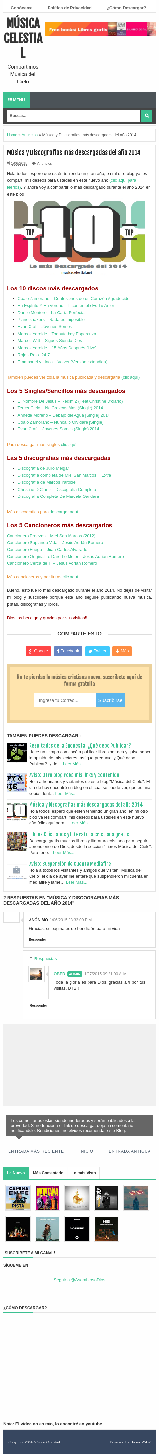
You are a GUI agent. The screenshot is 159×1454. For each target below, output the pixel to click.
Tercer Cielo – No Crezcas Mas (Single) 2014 (60, 407)
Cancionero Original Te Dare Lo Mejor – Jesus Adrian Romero (65, 556)
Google (38, 651)
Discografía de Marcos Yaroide (47, 482)
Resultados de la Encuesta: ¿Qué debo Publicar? (80, 745)
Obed (59, 974)
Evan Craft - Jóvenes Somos (45, 326)
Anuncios (44, 163)
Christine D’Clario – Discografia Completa (57, 489)
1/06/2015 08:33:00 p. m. (71, 920)
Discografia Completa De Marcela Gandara (58, 496)
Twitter (98, 651)
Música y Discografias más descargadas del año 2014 (86, 804)
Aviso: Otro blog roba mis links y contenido (74, 775)
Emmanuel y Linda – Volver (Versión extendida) (63, 361)
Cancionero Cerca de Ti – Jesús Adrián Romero (52, 563)
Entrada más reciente (36, 1151)
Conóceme (21, 7)
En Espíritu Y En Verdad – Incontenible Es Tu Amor (66, 305)
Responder (37, 939)
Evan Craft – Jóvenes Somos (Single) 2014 (58, 429)
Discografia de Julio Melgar (43, 468)
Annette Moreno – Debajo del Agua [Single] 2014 (64, 415)
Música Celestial (23, 38)
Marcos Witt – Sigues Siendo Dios (50, 340)
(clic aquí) (130, 377)
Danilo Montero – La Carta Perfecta (51, 312)
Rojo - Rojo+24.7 (34, 354)
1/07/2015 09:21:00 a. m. (106, 974)
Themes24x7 (140, 1442)
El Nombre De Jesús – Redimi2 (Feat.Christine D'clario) (70, 401)
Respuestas (45, 958)
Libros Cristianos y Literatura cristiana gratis (79, 834)
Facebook (68, 651)
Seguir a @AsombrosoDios (79, 1279)
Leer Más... (73, 763)
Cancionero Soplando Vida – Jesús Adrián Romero (55, 542)
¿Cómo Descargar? (126, 7)
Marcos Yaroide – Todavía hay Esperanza (57, 333)
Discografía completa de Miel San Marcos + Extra (64, 475)
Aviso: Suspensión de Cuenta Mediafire (70, 864)
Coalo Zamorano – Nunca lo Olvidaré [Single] (61, 422)
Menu (16, 100)
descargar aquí (64, 511)
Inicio (86, 1151)
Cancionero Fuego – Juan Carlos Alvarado (47, 549)
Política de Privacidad (69, 7)
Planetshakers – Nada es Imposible (51, 319)
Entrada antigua (130, 1151)
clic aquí (69, 444)
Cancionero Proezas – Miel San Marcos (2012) (51, 535)
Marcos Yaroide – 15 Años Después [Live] (57, 347)
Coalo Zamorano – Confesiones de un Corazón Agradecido (73, 298)
